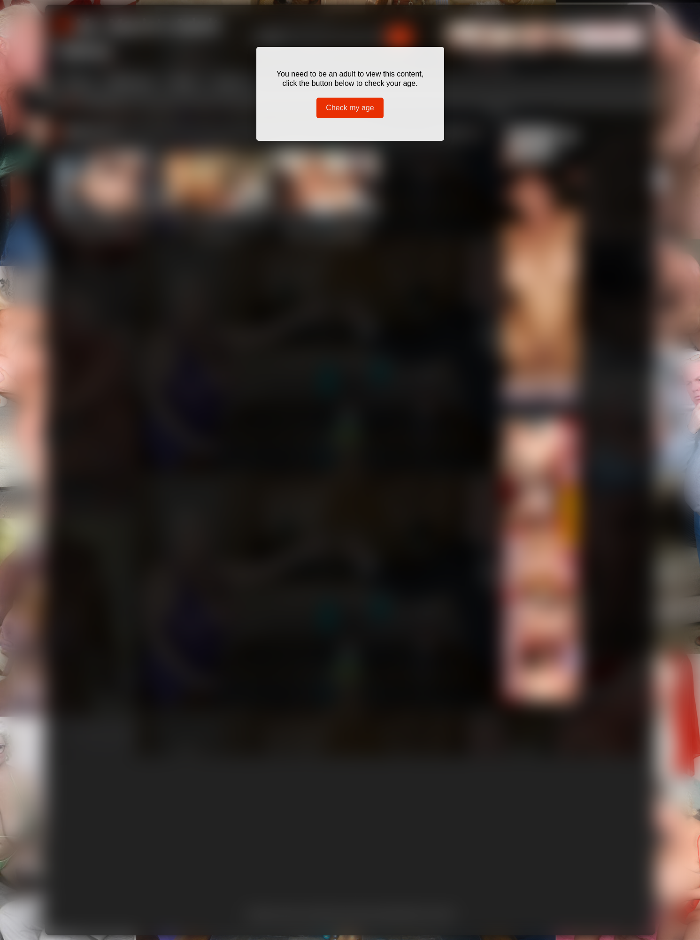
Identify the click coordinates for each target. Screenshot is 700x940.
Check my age (350, 108)
